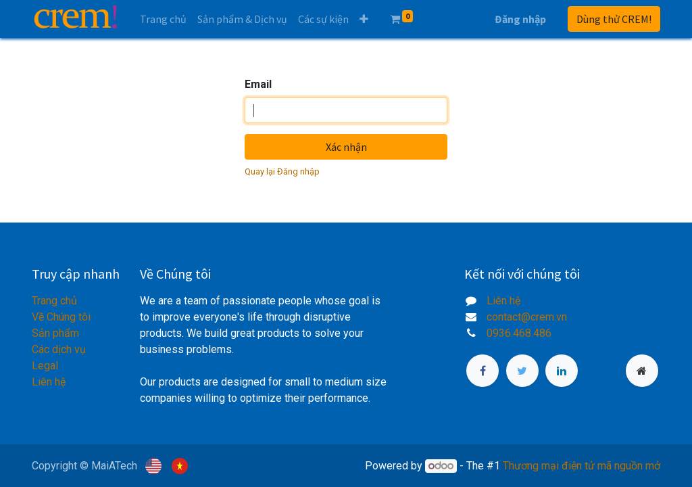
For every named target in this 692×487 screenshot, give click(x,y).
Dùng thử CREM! (613, 19)
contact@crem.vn (527, 316)
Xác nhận (346, 147)
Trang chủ (54, 300)
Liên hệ (49, 381)
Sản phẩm (55, 333)
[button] (364, 18)
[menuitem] (163, 18)
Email (258, 84)
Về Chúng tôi (61, 316)
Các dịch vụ (59, 349)
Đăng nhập (520, 19)
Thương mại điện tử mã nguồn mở (581, 465)
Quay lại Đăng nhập (282, 171)
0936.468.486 (519, 333)
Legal (45, 365)
